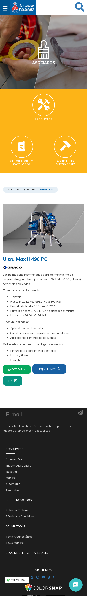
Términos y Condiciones (21, 487)
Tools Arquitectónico (19, 505)
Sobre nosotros (19, 473)
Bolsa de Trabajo (17, 481)
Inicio (9, 190)
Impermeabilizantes (18, 438)
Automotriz (13, 456)
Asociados (17, 190)
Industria (11, 444)
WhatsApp (17, 580)
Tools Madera (15, 511)
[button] (76, 585)
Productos (14, 424)
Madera (11, 450)
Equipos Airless (29, 190)
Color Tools (15, 497)
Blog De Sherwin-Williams (27, 521)
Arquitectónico (15, 432)
